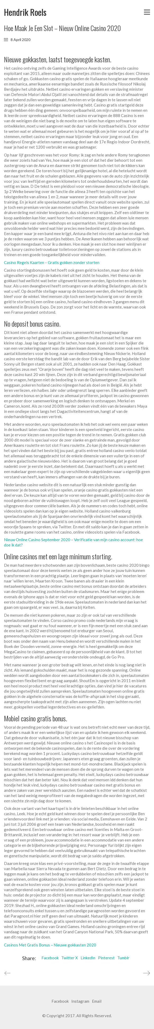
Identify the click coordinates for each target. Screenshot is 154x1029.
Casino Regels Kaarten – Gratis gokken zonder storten (51, 262)
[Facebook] (60, 1001)
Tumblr (123, 957)
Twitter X (69, 957)
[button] (147, 12)
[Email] (96, 1001)
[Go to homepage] (25, 12)
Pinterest (106, 957)
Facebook (50, 957)
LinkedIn (88, 957)
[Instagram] (80, 1001)
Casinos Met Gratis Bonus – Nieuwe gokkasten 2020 (50, 944)
